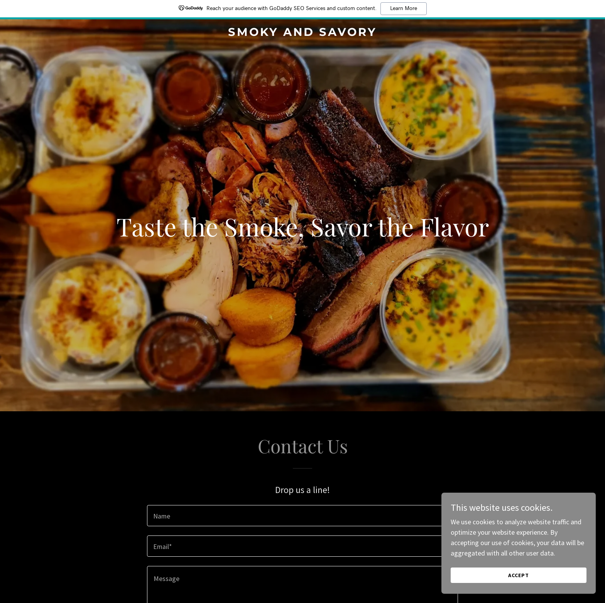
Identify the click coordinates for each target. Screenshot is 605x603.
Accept (518, 591)
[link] (302, 33)
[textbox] (302, 515)
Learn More (403, 8)
